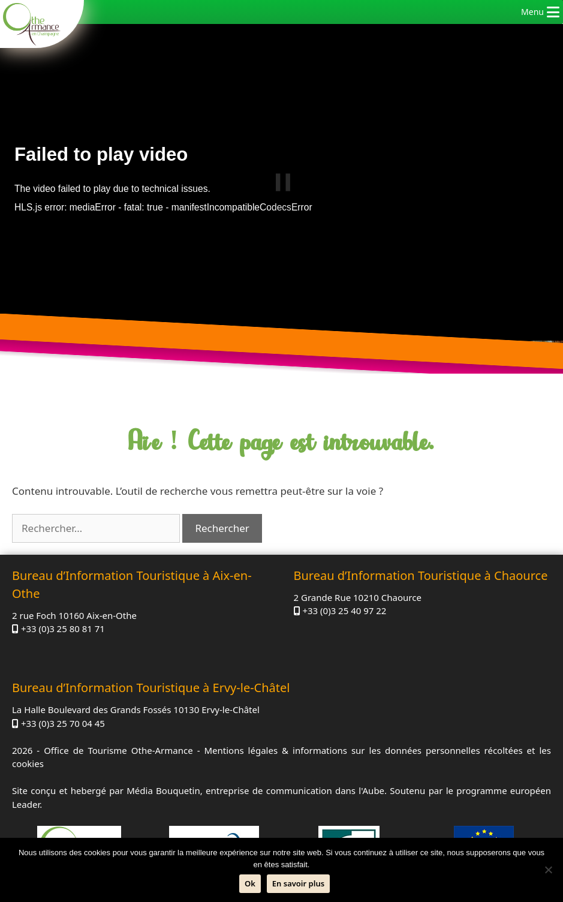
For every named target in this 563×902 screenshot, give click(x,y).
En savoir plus (298, 883)
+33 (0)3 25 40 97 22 (344, 611)
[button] (532, 12)
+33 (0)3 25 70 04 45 (63, 723)
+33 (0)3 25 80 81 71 (63, 629)
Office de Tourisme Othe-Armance (118, 750)
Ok (250, 883)
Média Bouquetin (163, 790)
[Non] (548, 870)
